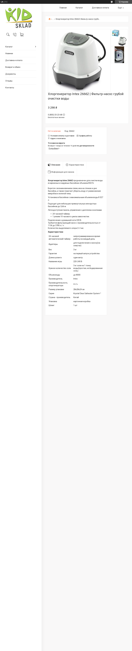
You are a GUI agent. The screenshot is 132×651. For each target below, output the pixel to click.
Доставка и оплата (13, 60)
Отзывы (8, 81)
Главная (63, 8)
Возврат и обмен (12, 67)
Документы (10, 74)
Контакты (9, 88)
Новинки (9, 53)
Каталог (9, 47)
